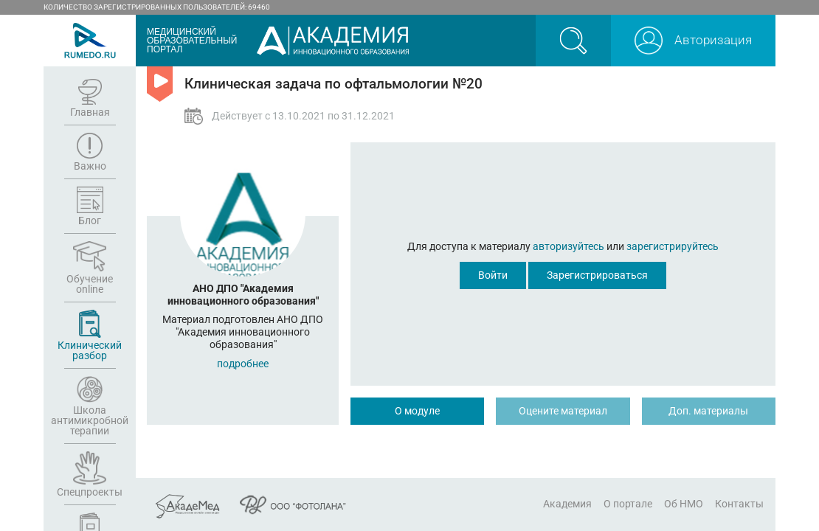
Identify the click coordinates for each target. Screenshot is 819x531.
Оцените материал (563, 411)
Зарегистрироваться (597, 275)
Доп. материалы (708, 411)
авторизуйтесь (568, 246)
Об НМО (683, 504)
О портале (628, 504)
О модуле (417, 411)
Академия (567, 504)
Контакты (739, 504)
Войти (493, 275)
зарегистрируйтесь (672, 246)
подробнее (243, 363)
